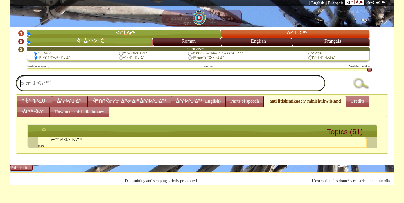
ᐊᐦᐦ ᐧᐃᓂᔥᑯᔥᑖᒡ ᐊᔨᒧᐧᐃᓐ (208, 57)
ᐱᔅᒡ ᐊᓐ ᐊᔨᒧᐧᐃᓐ (134, 57)
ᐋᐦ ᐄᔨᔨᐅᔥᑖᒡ (91, 41)
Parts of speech (244, 101)
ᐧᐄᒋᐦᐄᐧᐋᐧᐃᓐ (33, 111)
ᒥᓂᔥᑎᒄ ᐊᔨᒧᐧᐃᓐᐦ (202, 142)
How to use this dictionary (79, 111)
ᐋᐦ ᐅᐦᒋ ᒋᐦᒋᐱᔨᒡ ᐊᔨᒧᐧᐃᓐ (53, 57)
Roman (188, 41)
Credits (357, 101)
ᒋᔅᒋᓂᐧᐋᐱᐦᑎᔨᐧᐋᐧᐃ (135, 53)
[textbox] (170, 83)
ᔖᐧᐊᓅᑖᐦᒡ (375, 3)
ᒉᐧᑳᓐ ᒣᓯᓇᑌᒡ (34, 101)
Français (336, 3)
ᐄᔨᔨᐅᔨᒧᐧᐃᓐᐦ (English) (198, 101)
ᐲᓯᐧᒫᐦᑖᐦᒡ (297, 33)
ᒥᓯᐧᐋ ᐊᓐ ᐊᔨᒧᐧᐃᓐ (324, 57)
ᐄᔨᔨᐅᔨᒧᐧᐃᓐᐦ (70, 101)
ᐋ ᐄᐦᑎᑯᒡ (318, 53)
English (317, 3)
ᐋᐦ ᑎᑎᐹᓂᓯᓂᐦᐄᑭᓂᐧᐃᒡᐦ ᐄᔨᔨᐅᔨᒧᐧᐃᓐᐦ (217, 53)
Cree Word (44, 53)
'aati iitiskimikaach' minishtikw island (304, 101)
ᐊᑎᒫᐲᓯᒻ (355, 3)
